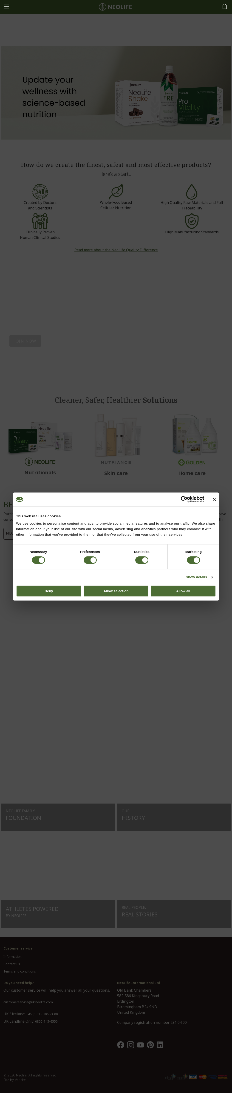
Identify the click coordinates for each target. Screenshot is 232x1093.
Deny (49, 591)
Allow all (183, 591)
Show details (196, 577)
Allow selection (115, 591)
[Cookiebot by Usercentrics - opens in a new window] (184, 499)
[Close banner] (214, 499)
